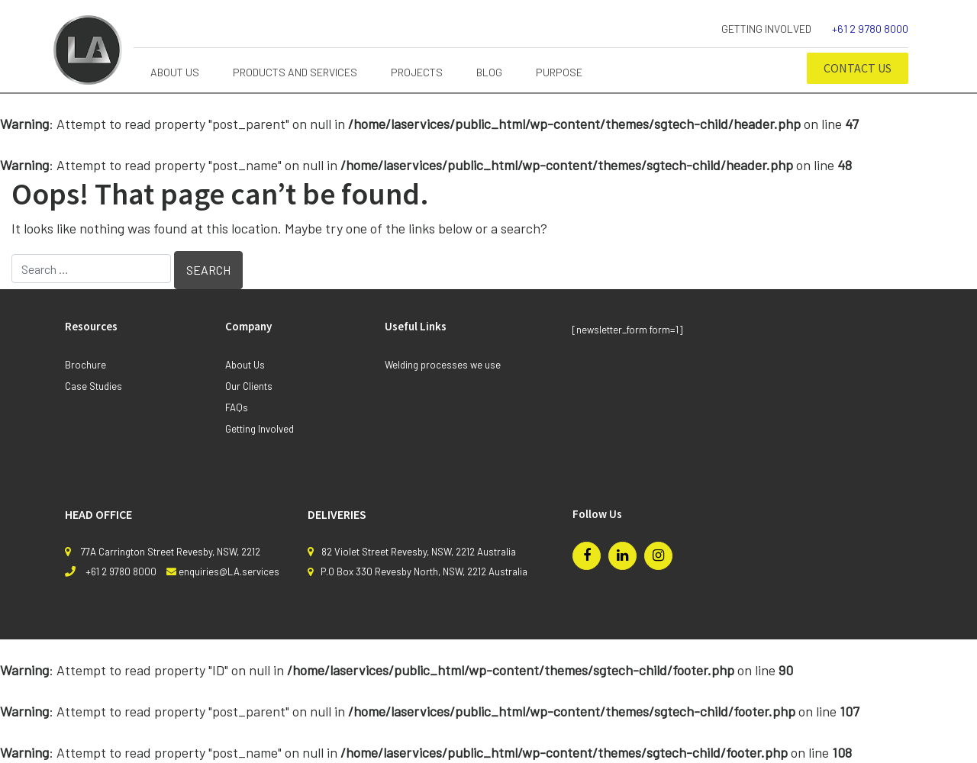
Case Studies (93, 386)
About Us (245, 365)
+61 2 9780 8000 (870, 28)
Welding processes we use (443, 365)
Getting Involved (766, 28)
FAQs (236, 407)
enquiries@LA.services (229, 571)
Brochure (85, 365)
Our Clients (248, 386)
